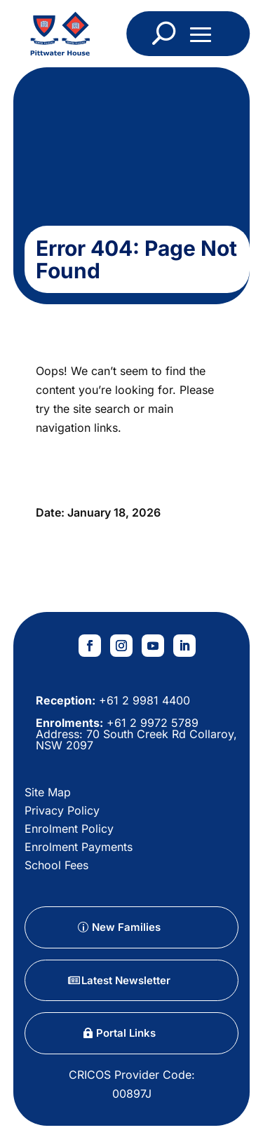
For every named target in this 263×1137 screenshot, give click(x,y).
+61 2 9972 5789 (150, 723)
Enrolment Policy (69, 829)
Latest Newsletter (125, 980)
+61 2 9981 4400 (142, 700)
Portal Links (126, 1033)
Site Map (48, 792)
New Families (126, 927)
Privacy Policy (62, 810)
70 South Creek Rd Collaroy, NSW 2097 (136, 739)
